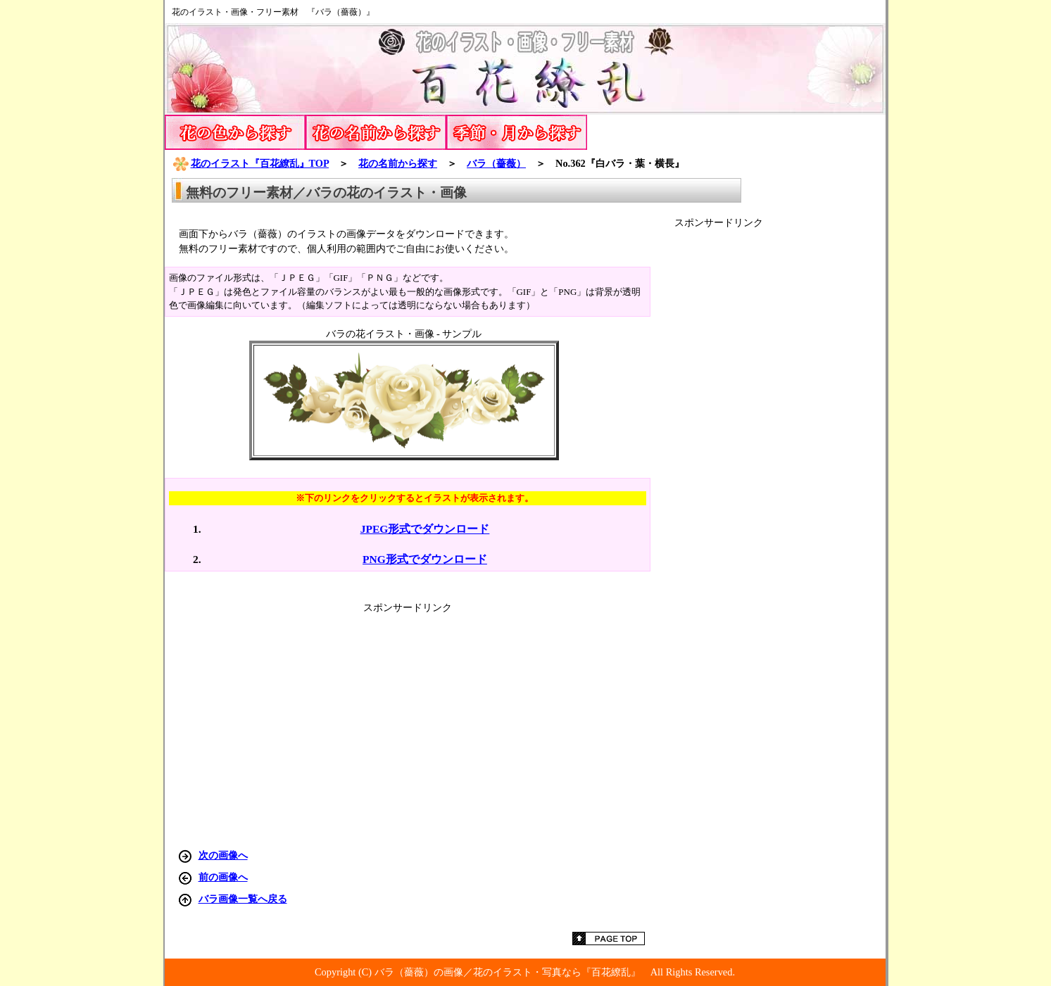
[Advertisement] (780, 440)
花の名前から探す (397, 163)
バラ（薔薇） (496, 163)
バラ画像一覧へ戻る (243, 898)
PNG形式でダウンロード (425, 559)
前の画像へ (223, 877)
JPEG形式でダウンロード (425, 529)
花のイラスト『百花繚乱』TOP (250, 163)
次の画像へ (223, 855)
